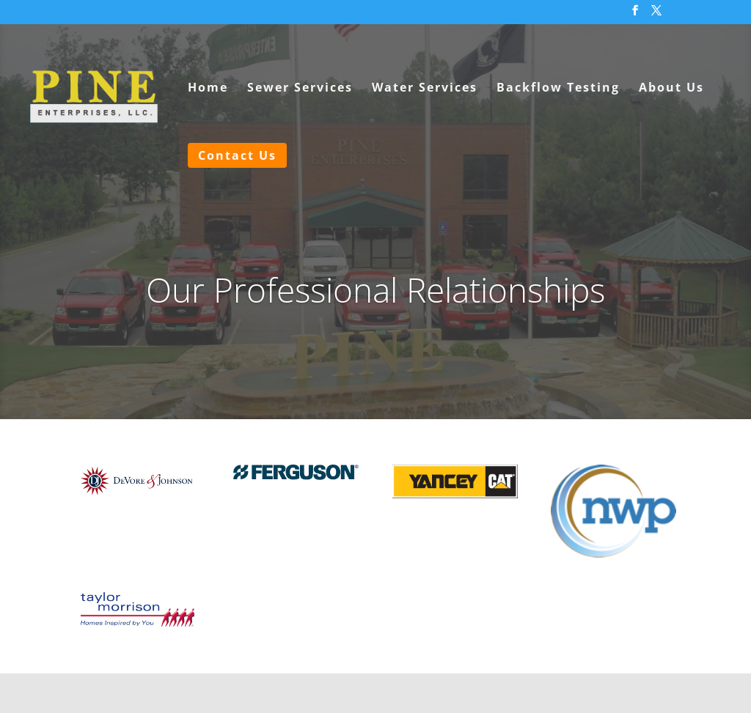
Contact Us (237, 155)
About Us (671, 88)
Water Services (424, 88)
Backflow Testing (558, 88)
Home (208, 88)
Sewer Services (300, 88)
